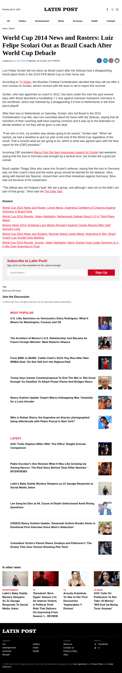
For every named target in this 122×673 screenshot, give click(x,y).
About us (67, 644)
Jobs (65, 654)
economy (6, 651)
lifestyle (6, 654)
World (61, 21)
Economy (77, 21)
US (8, 21)
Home (4, 28)
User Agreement (80, 664)
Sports (12, 28)
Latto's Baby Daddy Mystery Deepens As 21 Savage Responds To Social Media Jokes (15, 601)
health (36, 651)
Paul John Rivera (19, 61)
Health (94, 21)
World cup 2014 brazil (11, 291)
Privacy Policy (70, 651)
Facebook (103, 644)
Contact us (68, 647)
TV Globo (25, 82)
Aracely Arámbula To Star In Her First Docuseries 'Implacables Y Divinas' (75, 601)
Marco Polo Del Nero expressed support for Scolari (66, 152)
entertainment (9, 647)
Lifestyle (111, 21)
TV (34, 590)
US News (98, 590)
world (35, 647)
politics (36, 644)
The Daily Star (53, 191)
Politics (22, 21)
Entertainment (42, 21)
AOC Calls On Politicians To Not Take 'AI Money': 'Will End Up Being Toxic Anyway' (106, 601)
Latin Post (61, 9)
